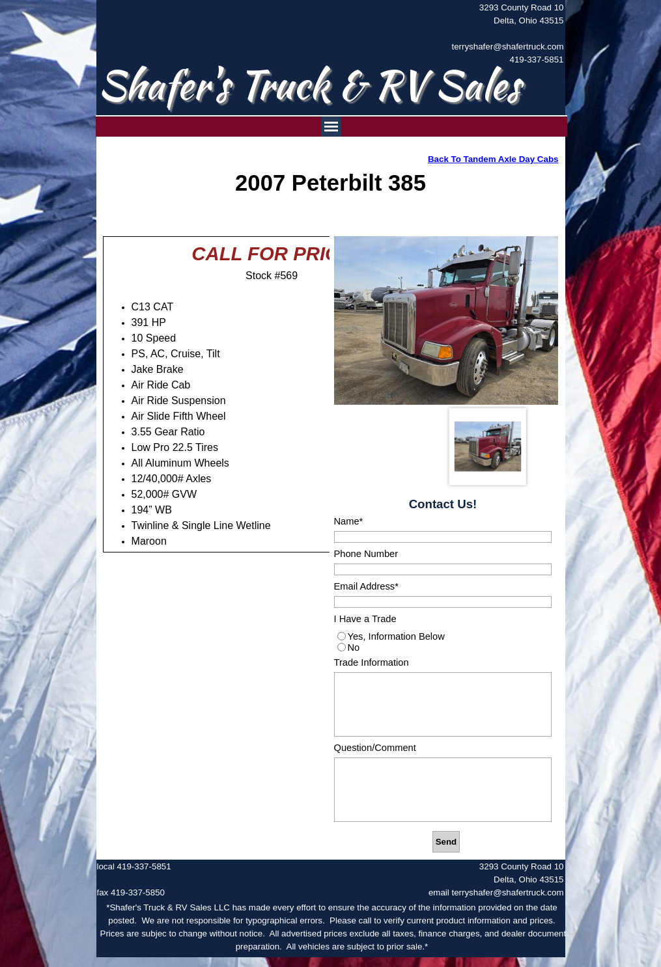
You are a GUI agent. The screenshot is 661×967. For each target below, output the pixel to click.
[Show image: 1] (488, 446)
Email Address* (366, 586)
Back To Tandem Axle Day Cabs (493, 159)
